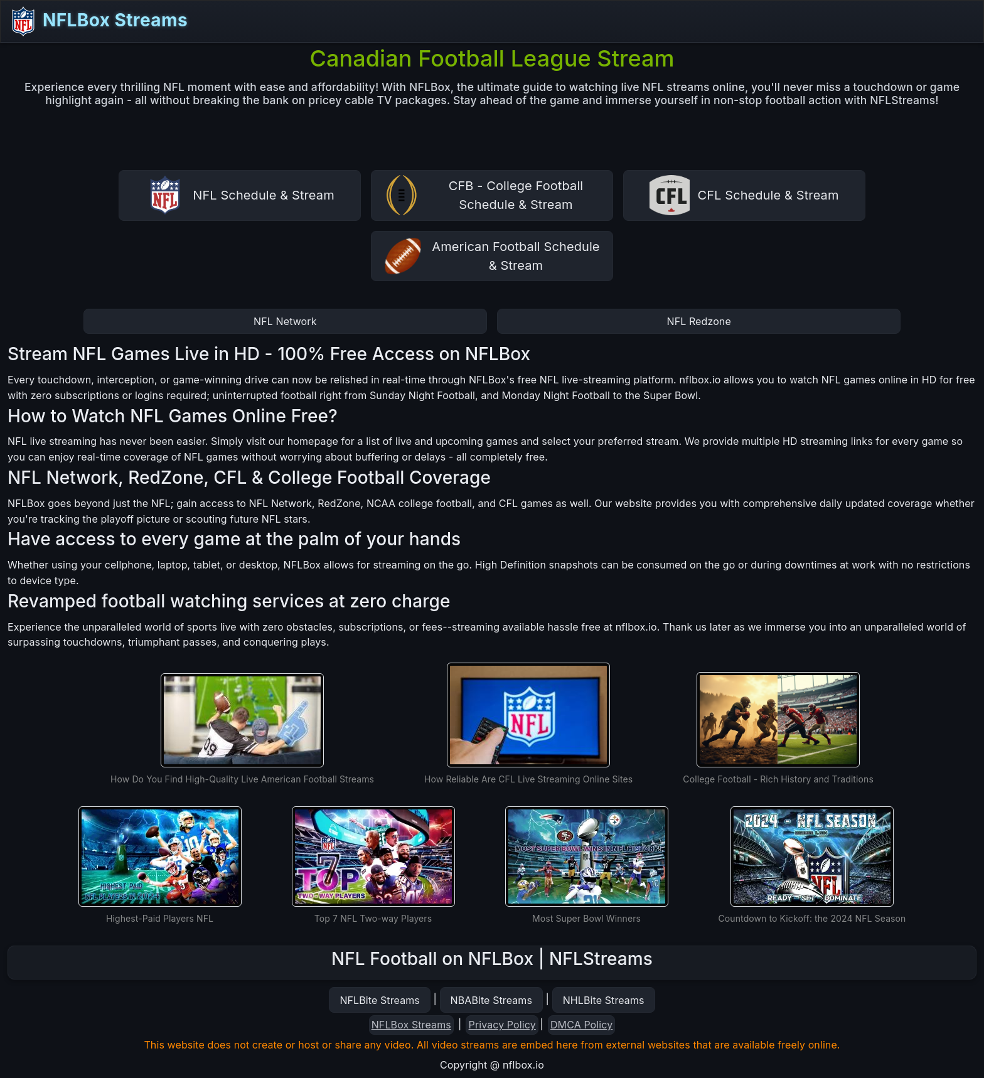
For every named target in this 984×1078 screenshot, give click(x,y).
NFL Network (285, 321)
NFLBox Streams (98, 21)
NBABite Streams (492, 1000)
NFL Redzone (699, 321)
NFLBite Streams (379, 1000)
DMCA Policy (581, 1024)
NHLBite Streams (603, 1000)
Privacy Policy (502, 1024)
